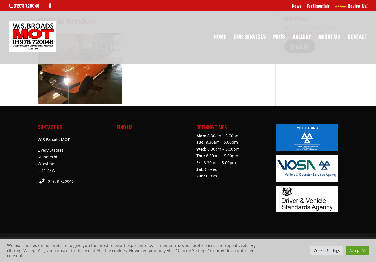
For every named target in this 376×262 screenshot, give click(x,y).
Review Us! (351, 6)
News (296, 6)
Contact (357, 37)
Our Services (250, 37)
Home (220, 37)
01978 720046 (61, 181)
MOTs (279, 37)
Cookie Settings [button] (327, 250)
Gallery (301, 37)
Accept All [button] (357, 250)
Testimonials (318, 6)
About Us (329, 37)
